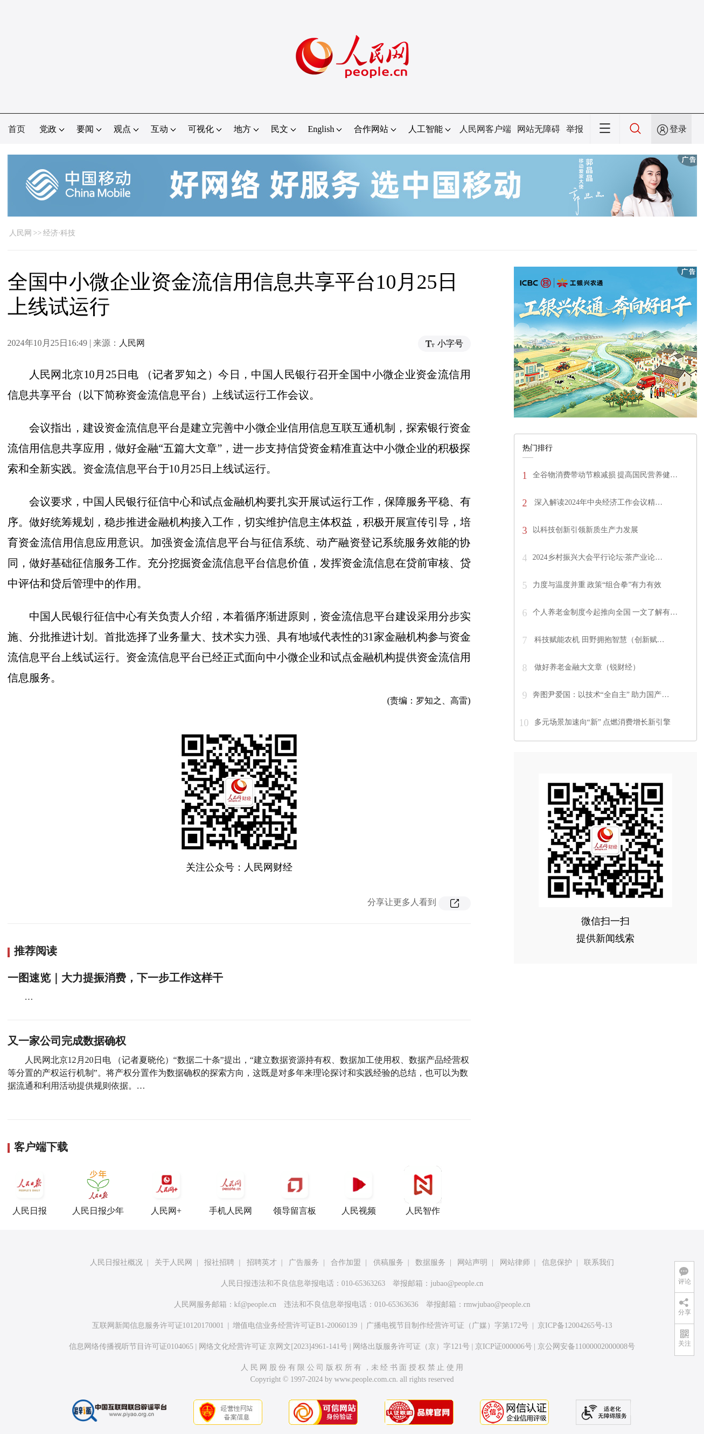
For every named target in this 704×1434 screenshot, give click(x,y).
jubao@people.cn (456, 1283)
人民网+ (166, 1190)
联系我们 (599, 1262)
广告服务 (304, 1262)
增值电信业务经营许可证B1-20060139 (295, 1325)
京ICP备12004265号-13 (575, 1325)
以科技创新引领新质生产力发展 (585, 530)
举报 (574, 129)
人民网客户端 (485, 129)
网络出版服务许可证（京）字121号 (411, 1346)
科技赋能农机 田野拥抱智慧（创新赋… (599, 640)
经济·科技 (59, 233)
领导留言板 (294, 1190)
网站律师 (515, 1262)
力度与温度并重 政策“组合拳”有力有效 (597, 585)
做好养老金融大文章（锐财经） (586, 667)
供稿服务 (388, 1262)
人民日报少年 (98, 1190)
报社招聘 (219, 1262)
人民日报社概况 (116, 1262)
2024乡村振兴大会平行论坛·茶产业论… (598, 557)
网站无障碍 (538, 129)
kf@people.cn (255, 1304)
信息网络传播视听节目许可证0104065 (131, 1346)
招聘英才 (262, 1262)
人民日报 (29, 1190)
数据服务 (430, 1262)
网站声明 (472, 1262)
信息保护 (557, 1262)
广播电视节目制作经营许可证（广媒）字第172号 (447, 1325)
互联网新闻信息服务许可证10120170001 (158, 1325)
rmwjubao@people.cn (497, 1304)
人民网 (20, 233)
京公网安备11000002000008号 (586, 1346)
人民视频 (359, 1190)
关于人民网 (173, 1262)
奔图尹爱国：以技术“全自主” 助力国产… (601, 695)
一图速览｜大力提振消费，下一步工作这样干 (115, 978)
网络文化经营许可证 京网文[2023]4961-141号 (273, 1346)
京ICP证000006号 (503, 1346)
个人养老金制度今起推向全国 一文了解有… (605, 612)
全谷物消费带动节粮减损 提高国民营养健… (605, 475)
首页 (16, 129)
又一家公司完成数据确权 (67, 1041)
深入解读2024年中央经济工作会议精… (598, 502)
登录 (678, 129)
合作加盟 (346, 1262)
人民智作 (423, 1190)
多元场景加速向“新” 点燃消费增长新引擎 (602, 722)
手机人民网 (230, 1190)
